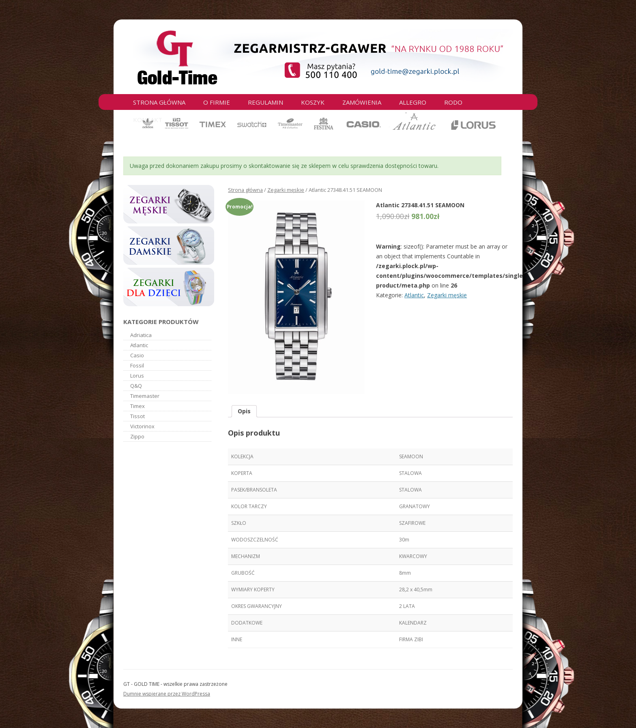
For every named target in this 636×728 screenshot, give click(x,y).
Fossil (137, 365)
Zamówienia (361, 102)
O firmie (216, 102)
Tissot (137, 416)
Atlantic (414, 295)
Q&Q (136, 385)
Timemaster (144, 395)
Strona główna (159, 102)
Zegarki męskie (285, 189)
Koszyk (312, 102)
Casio (137, 355)
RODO (453, 102)
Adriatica (141, 335)
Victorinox (142, 426)
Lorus (137, 375)
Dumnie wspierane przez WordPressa (166, 693)
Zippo (137, 436)
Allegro (412, 102)
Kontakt (147, 120)
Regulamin (265, 102)
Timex (137, 406)
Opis (244, 411)
